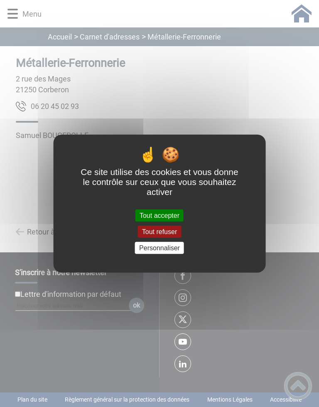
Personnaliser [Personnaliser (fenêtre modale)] (159, 248)
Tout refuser (159, 231)
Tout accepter (159, 215)
